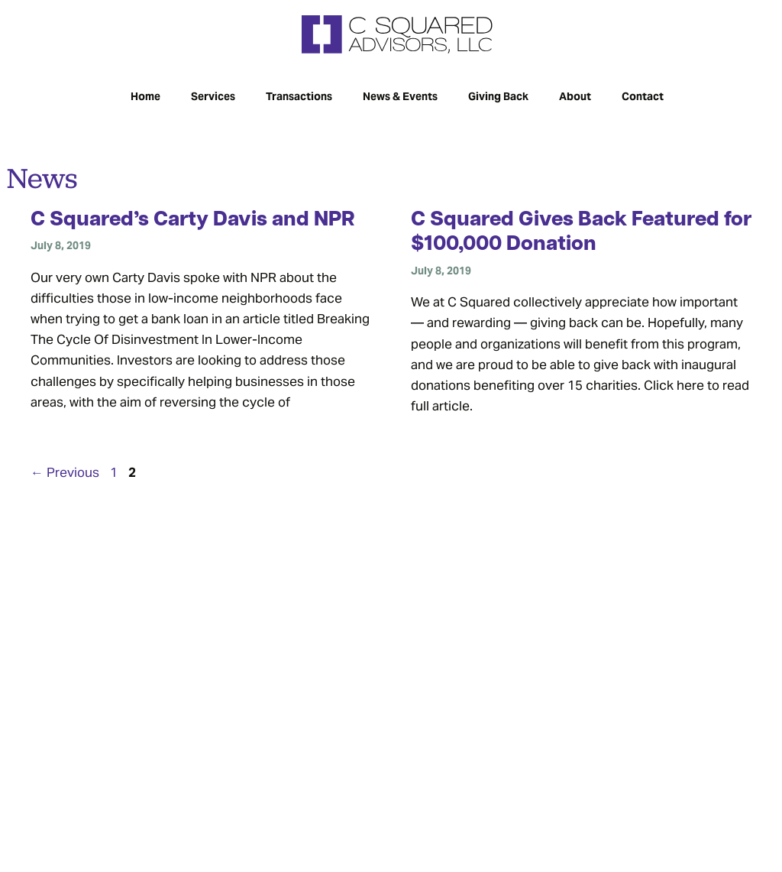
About (575, 95)
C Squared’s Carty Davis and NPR (193, 220)
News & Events (400, 95)
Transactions (299, 95)
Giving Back (498, 95)
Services (213, 95)
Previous (65, 471)
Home (145, 95)
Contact (643, 95)
